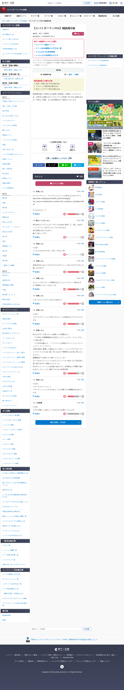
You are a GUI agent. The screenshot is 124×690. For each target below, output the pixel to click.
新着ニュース (104, 661)
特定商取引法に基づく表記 (105, 655)
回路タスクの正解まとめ (11, 526)
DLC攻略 (116, 16)
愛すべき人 (6, 130)
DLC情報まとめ (8, 34)
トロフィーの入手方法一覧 (12, 584)
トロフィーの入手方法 (10, 44)
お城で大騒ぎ (7, 328)
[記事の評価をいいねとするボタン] (58, 146)
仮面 (4, 145)
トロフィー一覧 (89, 16)
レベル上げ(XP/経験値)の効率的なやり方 (14, 496)
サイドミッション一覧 (10, 314)
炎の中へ (5, 275)
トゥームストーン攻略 (10, 463)
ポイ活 (114, 3)
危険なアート (7, 135)
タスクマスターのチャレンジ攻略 (14, 598)
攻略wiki (31, 661)
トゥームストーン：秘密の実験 (13, 357)
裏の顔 (4, 198)
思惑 (4, 203)
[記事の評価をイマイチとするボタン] (44, 146)
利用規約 (70, 655)
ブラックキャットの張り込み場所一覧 (15, 604)
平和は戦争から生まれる (11, 304)
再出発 (4, 207)
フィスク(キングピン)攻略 (11, 420)
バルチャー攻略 (8, 444)
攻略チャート (21, 16)
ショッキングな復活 (9, 140)
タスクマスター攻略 (9, 454)
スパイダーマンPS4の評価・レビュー (15, 55)
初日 (4, 241)
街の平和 (5, 111)
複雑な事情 (6, 164)
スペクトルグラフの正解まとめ (13, 521)
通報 (82, 191)
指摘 (4, 620)
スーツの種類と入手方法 (11, 574)
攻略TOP (8, 16)
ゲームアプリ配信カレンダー (62, 661)
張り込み (5, 173)
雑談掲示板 (102, 16)
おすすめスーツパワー (10, 506)
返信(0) (36, 214)
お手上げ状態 (7, 386)
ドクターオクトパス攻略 (11, 458)
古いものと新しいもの (10, 116)
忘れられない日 (8, 149)
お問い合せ (54, 657)
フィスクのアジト (8, 120)
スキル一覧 (62, 16)
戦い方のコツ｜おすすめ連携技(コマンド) (14, 484)
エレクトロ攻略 (8, 434)
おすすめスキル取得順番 (11, 478)
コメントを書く (58, 183)
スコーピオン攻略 (8, 449)
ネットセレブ (7, 343)
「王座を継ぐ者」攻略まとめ (12, 79)
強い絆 (4, 236)
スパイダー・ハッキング (11, 227)
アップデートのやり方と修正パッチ (15, 502)
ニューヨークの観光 (9, 125)
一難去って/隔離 (8, 265)
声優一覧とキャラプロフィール (13, 564)
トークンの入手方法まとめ (12, 535)
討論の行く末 (7, 391)
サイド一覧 (35, 16)
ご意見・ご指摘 (71, 74)
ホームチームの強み (9, 396)
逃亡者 (4, 251)
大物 (4, 290)
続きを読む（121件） (58, 422)
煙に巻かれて (7, 401)
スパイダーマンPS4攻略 (17, 10)
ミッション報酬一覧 (9, 550)
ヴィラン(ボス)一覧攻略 (11, 415)
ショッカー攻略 (8, 425)
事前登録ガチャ (42, 661)
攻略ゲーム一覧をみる (105, 302)
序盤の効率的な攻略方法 (11, 511)
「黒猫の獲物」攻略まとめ (12, 70)
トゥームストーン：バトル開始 (13, 362)
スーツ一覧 (48, 16)
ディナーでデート (8, 212)
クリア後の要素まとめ (10, 589)
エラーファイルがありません (12, 367)
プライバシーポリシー (84, 655)
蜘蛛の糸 (5, 217)
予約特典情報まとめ (9, 49)
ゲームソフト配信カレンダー (86, 661)
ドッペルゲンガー (8, 338)
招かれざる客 (7, 232)
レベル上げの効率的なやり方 (47, 55)
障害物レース (7, 246)
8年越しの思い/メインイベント (13, 101)
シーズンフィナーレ (9, 405)
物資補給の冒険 (8, 285)
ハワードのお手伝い (9, 348)
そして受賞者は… (8, 188)
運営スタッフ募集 (31, 655)
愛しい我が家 (7, 169)
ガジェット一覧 (75, 16)
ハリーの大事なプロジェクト (12, 154)
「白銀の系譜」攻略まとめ (12, 87)
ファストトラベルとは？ (11, 531)
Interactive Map (68, 657)
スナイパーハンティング (11, 372)
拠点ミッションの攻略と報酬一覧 (14, 516)
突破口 (4, 256)
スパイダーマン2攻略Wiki (97, 65)
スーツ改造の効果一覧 (10, 555)
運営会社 (17, 655)
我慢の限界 (6, 183)
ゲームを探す (19, 661)
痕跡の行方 (6, 280)
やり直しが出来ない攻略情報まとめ (15, 473)
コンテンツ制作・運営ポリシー (52, 655)
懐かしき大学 (7, 222)
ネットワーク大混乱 (9, 323)
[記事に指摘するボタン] (72, 146)
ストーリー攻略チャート (45, 45)
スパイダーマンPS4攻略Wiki (98, 60)
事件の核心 (6, 299)
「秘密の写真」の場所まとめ (12, 593)
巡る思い (5, 260)
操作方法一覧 (7, 490)
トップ (8, 655)
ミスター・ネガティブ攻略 (12, 430)
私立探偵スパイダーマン (11, 333)
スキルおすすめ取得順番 (45, 52)
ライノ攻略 (6, 439)
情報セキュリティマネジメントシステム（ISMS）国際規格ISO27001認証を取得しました (64, 639)
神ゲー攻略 (6, 21)
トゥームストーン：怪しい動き (13, 352)
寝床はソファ (7, 178)
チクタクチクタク (8, 381)
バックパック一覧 (8, 560)
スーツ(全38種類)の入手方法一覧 (49, 48)
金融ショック (7, 159)
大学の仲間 (6, 377)
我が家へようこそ (8, 294)
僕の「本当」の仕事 (9, 106)
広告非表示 (102, 3)
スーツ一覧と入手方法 (10, 39)
